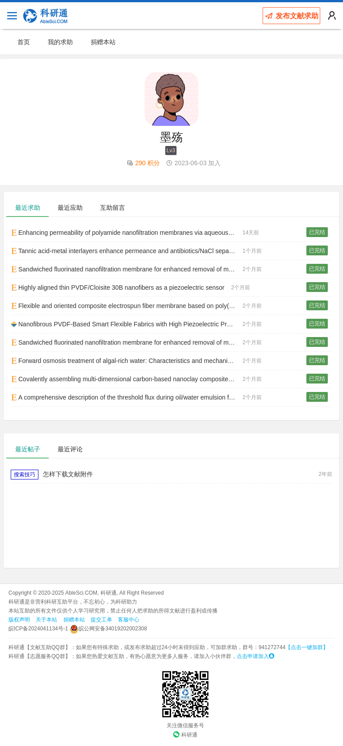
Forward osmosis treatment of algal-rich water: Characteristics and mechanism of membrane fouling (127, 360)
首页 (23, 42)
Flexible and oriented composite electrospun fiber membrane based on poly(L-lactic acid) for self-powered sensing (127, 305)
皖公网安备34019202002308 (108, 628)
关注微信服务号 (185, 725)
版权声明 (19, 620)
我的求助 (60, 42)
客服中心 (128, 620)
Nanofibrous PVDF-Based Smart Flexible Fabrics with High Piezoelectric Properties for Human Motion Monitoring (127, 324)
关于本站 (46, 620)
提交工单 (101, 620)
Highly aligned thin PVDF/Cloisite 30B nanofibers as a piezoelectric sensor (117, 287)
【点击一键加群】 (306, 647)
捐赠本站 (103, 42)
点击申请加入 (255, 656)
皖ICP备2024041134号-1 (38, 628)
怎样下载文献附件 (68, 474)
